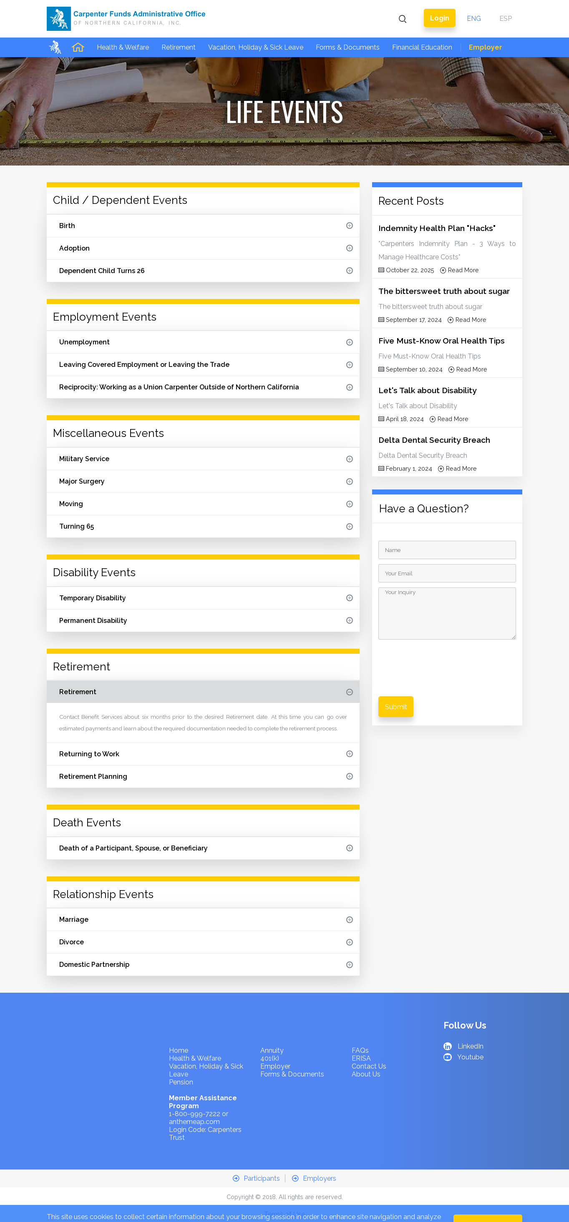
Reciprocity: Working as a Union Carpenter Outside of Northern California (206, 367)
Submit (396, 687)
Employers (314, 1159)
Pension (181, 1062)
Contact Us (369, 1047)
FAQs (360, 1031)
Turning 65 (206, 507)
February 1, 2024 (405, 448)
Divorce (206, 922)
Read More (459, 250)
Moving (206, 484)
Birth (206, 206)
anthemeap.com (194, 1102)
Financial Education (422, 28)
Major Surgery (206, 462)
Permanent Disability (206, 601)
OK (488, 1205)
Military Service (206, 439)
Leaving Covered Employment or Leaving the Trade (206, 345)
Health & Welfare (123, 28)
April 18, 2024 (401, 399)
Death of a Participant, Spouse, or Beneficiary (206, 829)
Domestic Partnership (206, 945)
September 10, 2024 (410, 349)
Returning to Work (206, 734)
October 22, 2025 (406, 250)
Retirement (178, 28)
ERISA (361, 1039)
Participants (256, 1159)
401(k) (269, 1039)
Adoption (206, 229)
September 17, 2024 (410, 300)
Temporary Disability (206, 578)
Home (178, 1031)
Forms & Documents (348, 28)
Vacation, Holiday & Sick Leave (255, 28)
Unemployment (206, 322)
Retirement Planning (206, 757)
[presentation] (448, 643)
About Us (366, 1055)
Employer (485, 28)
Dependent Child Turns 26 (206, 251)
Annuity (272, 1031)
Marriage (206, 900)
